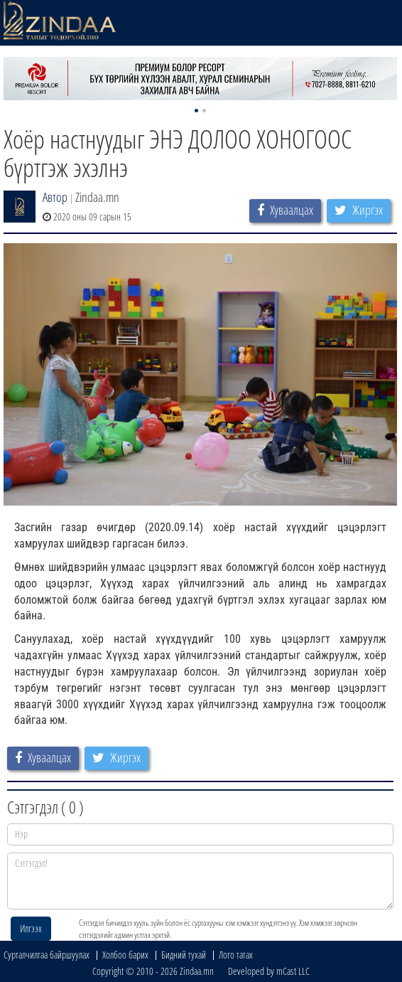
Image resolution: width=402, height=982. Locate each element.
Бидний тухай (183, 954)
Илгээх (31, 928)
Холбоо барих (125, 954)
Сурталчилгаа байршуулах (46, 954)
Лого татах (236, 954)
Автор (55, 197)
